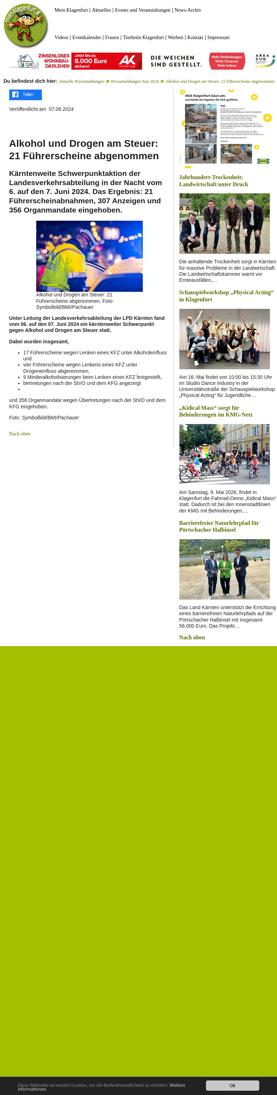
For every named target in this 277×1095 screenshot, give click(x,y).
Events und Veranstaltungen (142, 10)
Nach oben (20, 433)
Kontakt (195, 37)
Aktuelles (101, 10)
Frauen (112, 37)
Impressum (218, 37)
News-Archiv (187, 10)
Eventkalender (86, 37)
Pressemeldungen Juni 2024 (135, 81)
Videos (62, 37)
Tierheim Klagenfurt (143, 37)
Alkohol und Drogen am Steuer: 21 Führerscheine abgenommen (220, 81)
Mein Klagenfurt (71, 10)
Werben (175, 37)
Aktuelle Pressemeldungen (81, 81)
